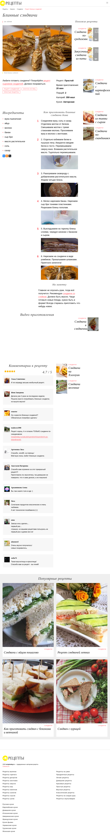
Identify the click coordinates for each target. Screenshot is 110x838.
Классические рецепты (65, 793)
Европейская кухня (10, 807)
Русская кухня (8, 804)
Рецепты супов (8, 799)
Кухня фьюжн (8, 822)
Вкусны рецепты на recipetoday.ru (10, 3)
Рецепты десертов (10, 777)
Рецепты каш (8, 786)
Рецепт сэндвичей (11, 89)
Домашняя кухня (9, 810)
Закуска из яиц (29, 89)
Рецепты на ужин (63, 771)
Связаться (6, 766)
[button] (107, 3)
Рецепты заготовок (10, 780)
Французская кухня (10, 819)
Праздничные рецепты (65, 774)
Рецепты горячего (10, 774)
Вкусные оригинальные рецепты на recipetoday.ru (13, 758)
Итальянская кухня (10, 813)
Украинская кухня (10, 825)
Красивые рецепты (63, 783)
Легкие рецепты (62, 777)
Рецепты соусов (9, 796)
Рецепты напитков (10, 790)
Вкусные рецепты (63, 790)
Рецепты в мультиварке (65, 799)
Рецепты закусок (9, 783)
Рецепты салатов (9, 793)
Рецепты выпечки (9, 771)
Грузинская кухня (9, 828)
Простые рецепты (11, 92)
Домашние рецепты (64, 780)
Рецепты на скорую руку (66, 796)
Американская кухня (11, 816)
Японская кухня (9, 831)
